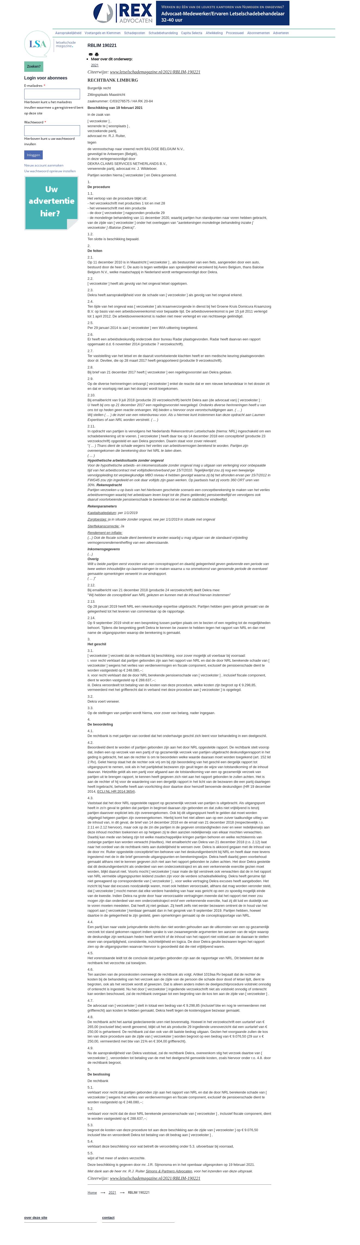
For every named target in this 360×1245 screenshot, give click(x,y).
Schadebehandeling (163, 33)
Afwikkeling (214, 33)
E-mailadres (33, 85)
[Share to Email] (91, 54)
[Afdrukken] (97, 54)
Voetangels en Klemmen (103, 33)
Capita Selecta (191, 33)
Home (92, 1192)
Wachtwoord (33, 122)
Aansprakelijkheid (68, 33)
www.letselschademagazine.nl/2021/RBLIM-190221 (155, 72)
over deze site (35, 1218)
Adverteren (281, 33)
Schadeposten (134, 33)
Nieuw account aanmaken (43, 165)
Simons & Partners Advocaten (169, 1171)
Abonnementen (258, 33)
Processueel (235, 33)
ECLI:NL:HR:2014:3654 (115, 791)
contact (108, 1218)
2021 (95, 65)
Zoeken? (34, 66)
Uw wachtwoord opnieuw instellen (50, 171)
